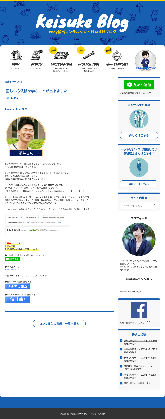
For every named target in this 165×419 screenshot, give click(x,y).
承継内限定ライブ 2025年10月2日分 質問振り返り (140, 342)
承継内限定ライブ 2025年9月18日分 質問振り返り (140, 351)
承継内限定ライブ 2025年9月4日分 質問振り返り (140, 359)
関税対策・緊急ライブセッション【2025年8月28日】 (139, 368)
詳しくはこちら (139, 135)
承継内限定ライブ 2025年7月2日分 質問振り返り (140, 376)
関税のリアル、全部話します (137, 383)
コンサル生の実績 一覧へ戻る (59, 323)
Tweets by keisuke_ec (130, 291)
